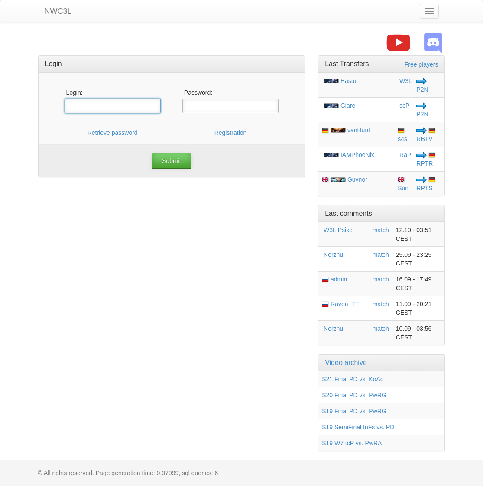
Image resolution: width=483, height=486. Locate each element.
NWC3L (58, 11)
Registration (230, 132)
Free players (421, 64)
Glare (347, 105)
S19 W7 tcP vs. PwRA (352, 443)
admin (334, 279)
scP (403, 105)
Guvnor (357, 179)
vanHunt (358, 130)
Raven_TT (340, 304)
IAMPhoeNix (357, 154)
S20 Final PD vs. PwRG (354, 395)
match (381, 230)
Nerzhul (333, 254)
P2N (422, 89)
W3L (405, 80)
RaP (404, 154)
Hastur (349, 80)
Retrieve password (113, 132)
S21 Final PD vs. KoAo (352, 379)
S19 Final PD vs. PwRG (354, 411)
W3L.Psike (337, 230)
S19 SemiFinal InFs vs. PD (358, 427)
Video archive (346, 362)
